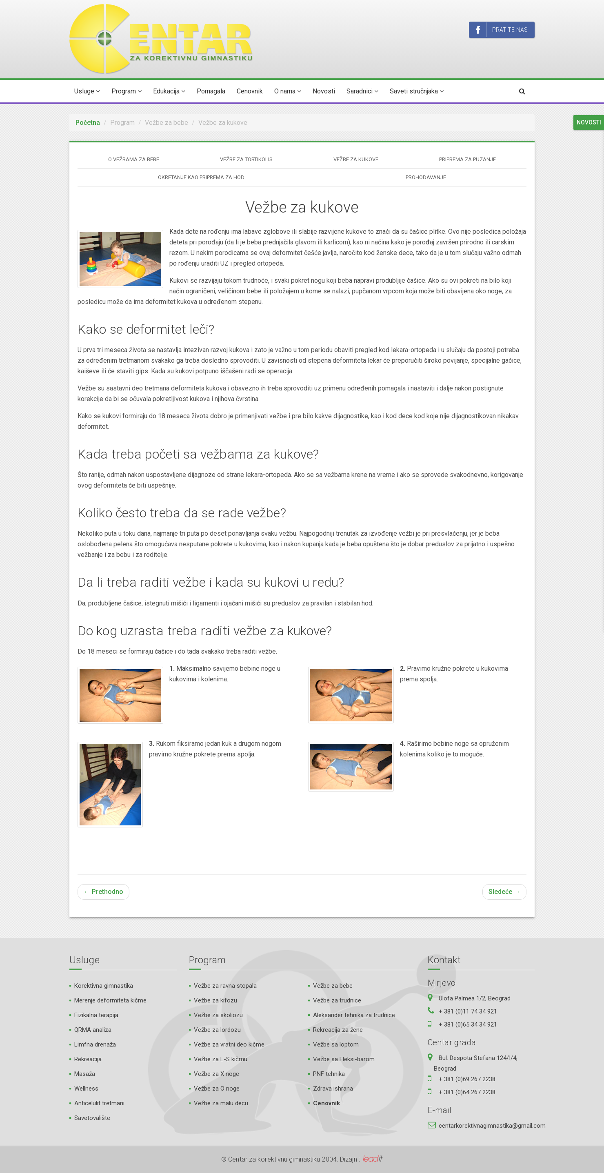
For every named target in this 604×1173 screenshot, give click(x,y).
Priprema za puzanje (467, 159)
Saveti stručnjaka (417, 91)
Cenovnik (250, 91)
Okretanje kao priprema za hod (201, 177)
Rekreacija (88, 1059)
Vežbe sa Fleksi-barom (344, 1059)
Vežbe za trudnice (337, 1000)
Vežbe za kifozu (215, 1000)
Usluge (87, 91)
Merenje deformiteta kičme (110, 1000)
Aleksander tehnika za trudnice (354, 1015)
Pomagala (211, 91)
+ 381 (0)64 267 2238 (467, 1092)
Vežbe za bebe (333, 985)
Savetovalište (92, 1118)
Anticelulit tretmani (99, 1103)
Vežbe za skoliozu (218, 1015)
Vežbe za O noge (217, 1088)
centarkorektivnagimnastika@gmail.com (492, 1125)
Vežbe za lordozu (217, 1029)
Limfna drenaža (95, 1044)
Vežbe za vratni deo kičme (229, 1044)
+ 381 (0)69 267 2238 (467, 1079)
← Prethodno (103, 892)
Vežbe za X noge (216, 1074)
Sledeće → (504, 892)
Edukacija (169, 91)
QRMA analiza (92, 1029)
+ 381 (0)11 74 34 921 (468, 1011)
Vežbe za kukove (355, 159)
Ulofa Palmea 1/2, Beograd (475, 998)
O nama (287, 91)
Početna (88, 122)
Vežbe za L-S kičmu (220, 1059)
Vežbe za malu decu (221, 1103)
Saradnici (362, 91)
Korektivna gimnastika (103, 985)
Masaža (84, 1074)
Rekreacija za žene (338, 1029)
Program (126, 91)
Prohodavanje (426, 177)
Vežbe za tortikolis (246, 159)
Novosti (324, 91)
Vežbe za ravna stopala (225, 985)
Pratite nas (502, 30)
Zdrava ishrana (333, 1088)
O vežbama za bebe (133, 159)
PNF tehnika (329, 1074)
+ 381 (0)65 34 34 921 (468, 1024)
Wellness (86, 1088)
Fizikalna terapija (96, 1015)
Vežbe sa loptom (336, 1044)
